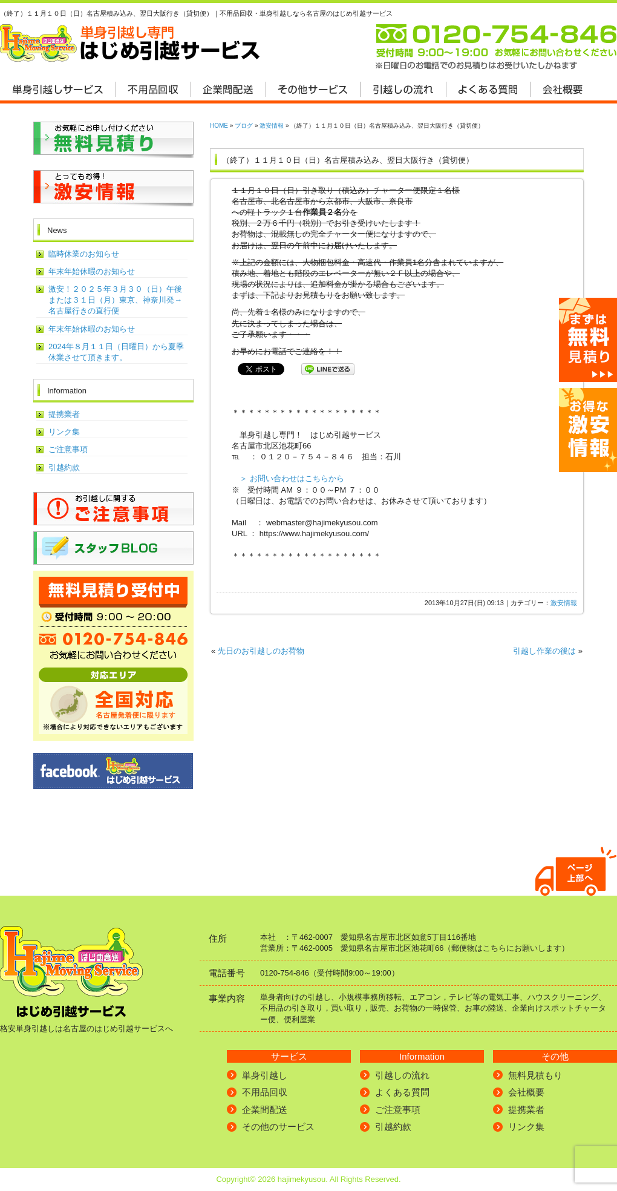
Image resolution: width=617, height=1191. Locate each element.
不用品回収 (264, 1092)
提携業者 (64, 414)
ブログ (244, 125)
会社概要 (526, 1092)
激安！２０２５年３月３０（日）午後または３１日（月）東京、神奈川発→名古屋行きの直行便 (115, 299)
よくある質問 (402, 1092)
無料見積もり (535, 1075)
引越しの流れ (402, 1075)
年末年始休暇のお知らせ (91, 271)
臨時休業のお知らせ (83, 253)
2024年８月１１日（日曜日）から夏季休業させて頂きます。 (116, 352)
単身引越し (264, 1075)
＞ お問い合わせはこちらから (292, 478)
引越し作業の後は (544, 650)
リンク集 (64, 431)
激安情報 (272, 125)
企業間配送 (264, 1109)
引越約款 (64, 467)
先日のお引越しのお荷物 (261, 650)
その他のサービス (278, 1126)
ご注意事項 (68, 449)
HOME (219, 125)
